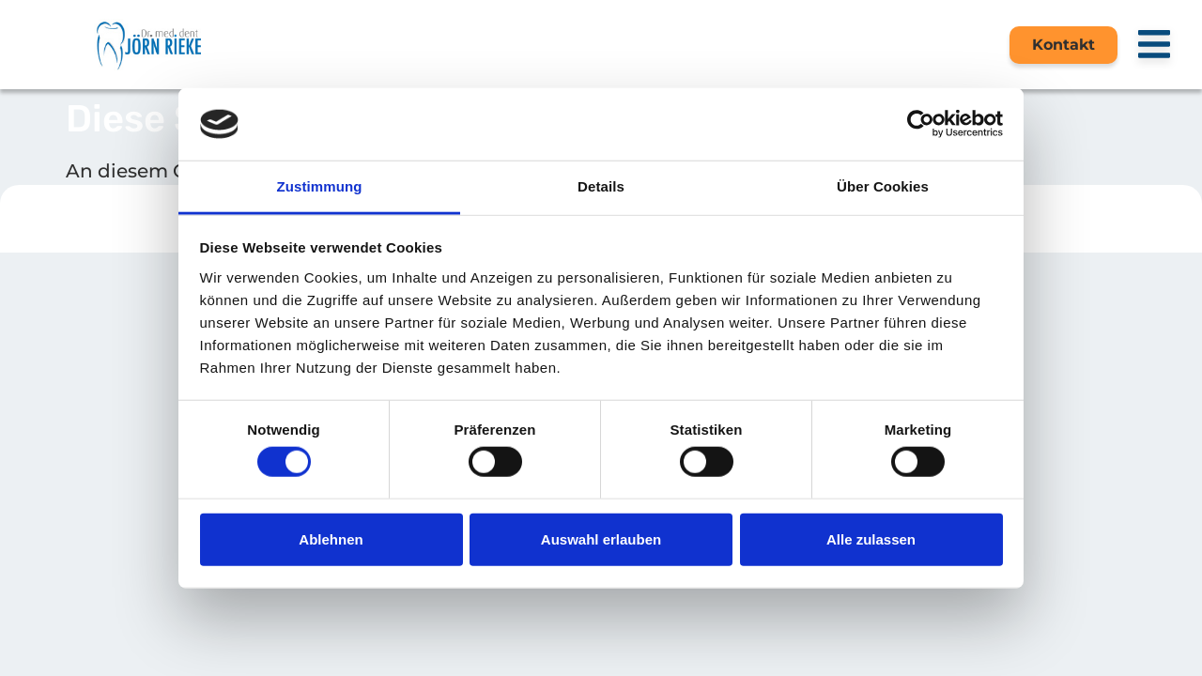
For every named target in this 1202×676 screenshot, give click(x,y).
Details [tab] (601, 186)
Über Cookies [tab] (883, 186)
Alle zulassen (871, 538)
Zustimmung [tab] (319, 186)
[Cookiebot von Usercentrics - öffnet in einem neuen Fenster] (921, 124)
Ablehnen (330, 538)
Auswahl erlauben (601, 538)
